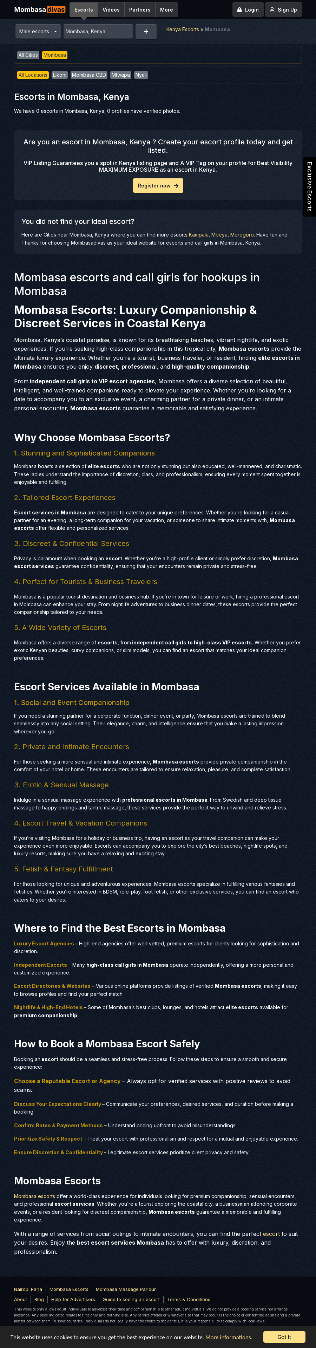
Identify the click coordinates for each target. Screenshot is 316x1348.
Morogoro (242, 235)
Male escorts (34, 31)
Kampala (199, 235)
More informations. (228, 1337)
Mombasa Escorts (69, 1289)
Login (248, 10)
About (20, 1299)
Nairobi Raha (28, 1289)
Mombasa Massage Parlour (126, 1289)
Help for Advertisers (73, 1299)
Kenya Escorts (182, 29)
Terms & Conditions (188, 1299)
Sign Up (283, 10)
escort (271, 1233)
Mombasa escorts (34, 1196)
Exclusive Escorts (309, 187)
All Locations (33, 75)
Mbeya (219, 235)
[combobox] (98, 31)
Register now (158, 186)
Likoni (59, 75)
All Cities (28, 55)
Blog (39, 1299)
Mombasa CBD (89, 75)
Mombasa (55, 55)
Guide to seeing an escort (131, 1299)
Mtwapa (121, 75)
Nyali (141, 75)
